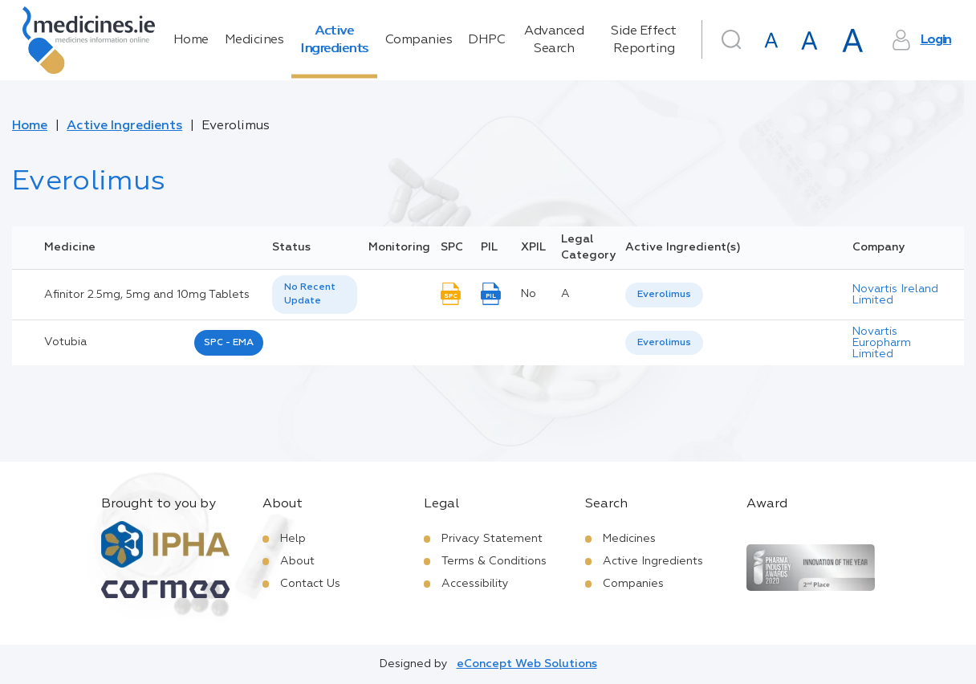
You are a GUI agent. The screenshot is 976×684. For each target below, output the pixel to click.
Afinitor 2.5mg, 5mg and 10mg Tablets (147, 294)
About (297, 561)
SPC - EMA (229, 343)
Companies (419, 40)
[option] (664, 295)
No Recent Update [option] (310, 294)
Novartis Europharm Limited (881, 343)
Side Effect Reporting (644, 40)
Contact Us (310, 583)
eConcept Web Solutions (527, 664)
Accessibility (475, 583)
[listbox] (314, 294)
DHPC (486, 40)
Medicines (254, 40)
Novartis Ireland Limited (895, 294)
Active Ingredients (334, 40)
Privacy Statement (492, 538)
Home (191, 40)
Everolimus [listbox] (664, 294)
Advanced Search (554, 40)
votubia (65, 342)
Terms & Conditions (494, 561)
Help (293, 538)
